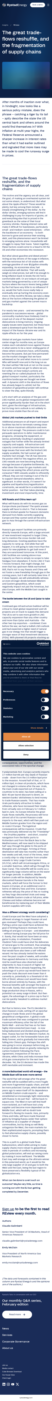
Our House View (8, 1375)
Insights (5, 25)
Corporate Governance (15, 1342)
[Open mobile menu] (48, 5)
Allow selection (26, 745)
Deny (26, 754)
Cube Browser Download (11, 1371)
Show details (37, 728)
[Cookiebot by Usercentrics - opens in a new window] (37, 644)
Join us (5, 1365)
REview (16, 25)
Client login (6, 1378)
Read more (17, 1314)
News (5, 1329)
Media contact (7, 1368)
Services (7, 1335)
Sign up (8, 1209)
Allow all (26, 736)
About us (7, 1348)
